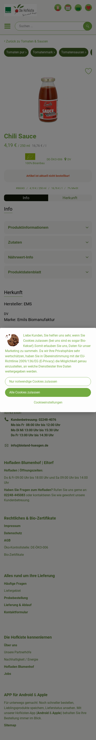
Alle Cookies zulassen (24, 392)
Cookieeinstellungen (48, 402)
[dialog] (48, 370)
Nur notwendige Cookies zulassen (33, 381)
